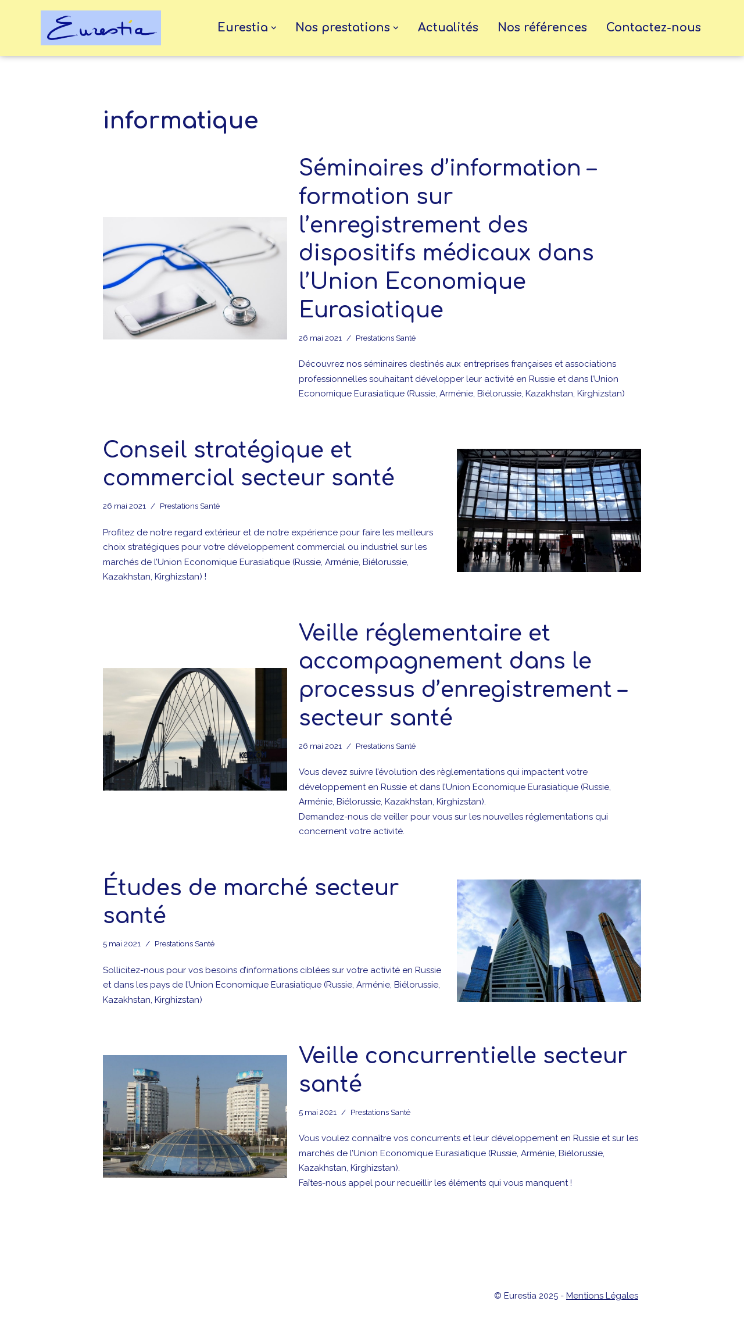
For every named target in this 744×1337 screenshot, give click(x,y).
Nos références (542, 28)
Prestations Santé (386, 337)
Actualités (448, 28)
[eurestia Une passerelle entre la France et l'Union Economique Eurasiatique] (104, 27)
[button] (274, 28)
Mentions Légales (602, 1295)
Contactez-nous (653, 28)
